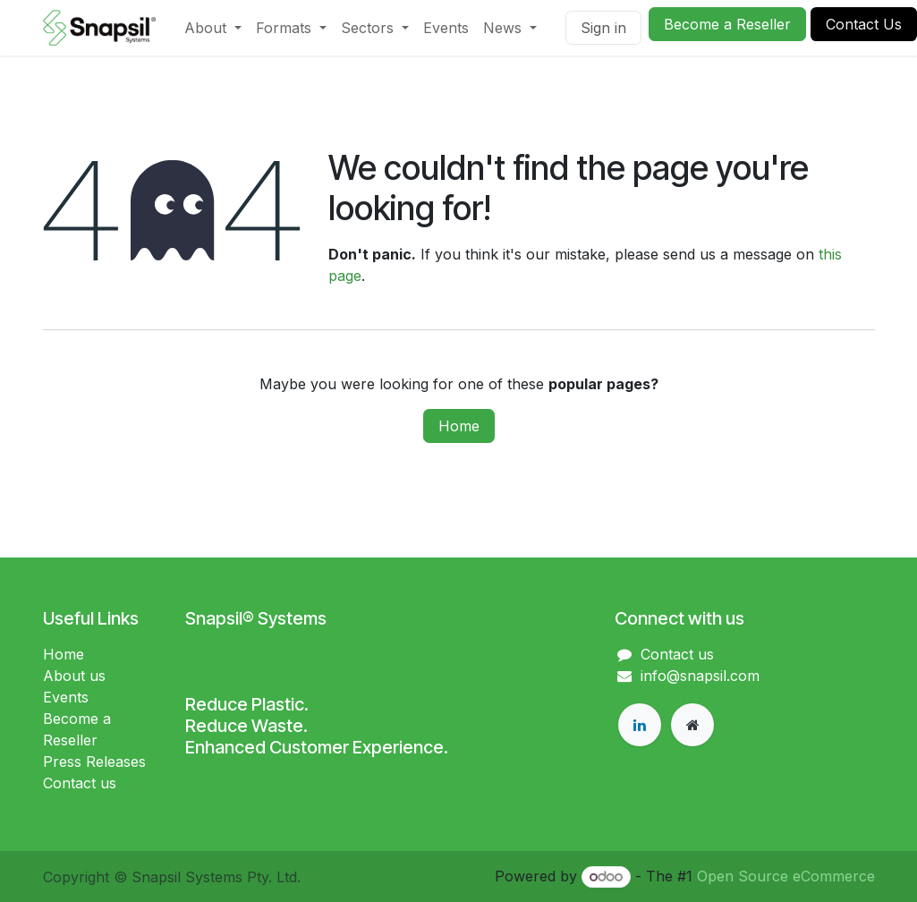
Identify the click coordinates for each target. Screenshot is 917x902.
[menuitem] (213, 28)
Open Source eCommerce (786, 876)
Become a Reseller (727, 24)
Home (459, 426)
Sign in (603, 28)
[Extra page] (692, 724)
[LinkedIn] (639, 724)
